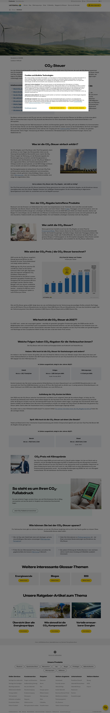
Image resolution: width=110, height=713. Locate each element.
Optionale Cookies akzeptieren (76, 108)
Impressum (48, 102)
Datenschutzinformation (35, 102)
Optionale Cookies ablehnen (58, 108)
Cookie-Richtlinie (78, 101)
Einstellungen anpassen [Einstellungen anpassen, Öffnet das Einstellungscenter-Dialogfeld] (31, 108)
